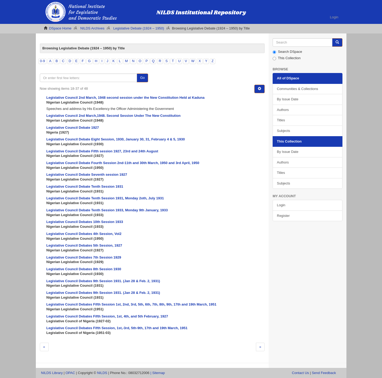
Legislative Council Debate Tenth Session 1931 (84, 186)
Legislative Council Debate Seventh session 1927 (86, 175)
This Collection (287, 58)
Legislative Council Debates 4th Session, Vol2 (84, 234)
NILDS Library (52, 373)
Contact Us (300, 373)
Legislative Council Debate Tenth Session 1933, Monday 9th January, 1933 (107, 210)
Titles (281, 120)
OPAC (70, 373)
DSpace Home (60, 28)
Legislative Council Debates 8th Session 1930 (83, 269)
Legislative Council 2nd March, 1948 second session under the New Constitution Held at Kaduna (125, 98)
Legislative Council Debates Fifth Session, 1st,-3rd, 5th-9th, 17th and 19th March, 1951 (117, 328)
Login (281, 205)
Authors (283, 110)
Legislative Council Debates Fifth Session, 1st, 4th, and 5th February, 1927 (107, 316)
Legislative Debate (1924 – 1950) (138, 28)
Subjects (283, 131)
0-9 (42, 61)
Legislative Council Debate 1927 (72, 128)
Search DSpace (287, 52)
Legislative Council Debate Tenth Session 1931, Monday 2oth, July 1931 (105, 198)
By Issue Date (287, 99)
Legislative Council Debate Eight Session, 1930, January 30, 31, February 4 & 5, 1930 (115, 139)
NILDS (102, 373)
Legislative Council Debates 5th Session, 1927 (84, 245)
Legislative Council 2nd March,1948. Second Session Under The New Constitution (113, 116)
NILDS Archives (92, 28)
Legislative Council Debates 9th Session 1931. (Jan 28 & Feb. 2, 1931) (103, 281)
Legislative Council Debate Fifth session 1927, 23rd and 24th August (102, 151)
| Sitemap (157, 373)
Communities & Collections (297, 89)
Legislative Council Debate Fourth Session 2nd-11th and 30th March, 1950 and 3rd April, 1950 (122, 163)
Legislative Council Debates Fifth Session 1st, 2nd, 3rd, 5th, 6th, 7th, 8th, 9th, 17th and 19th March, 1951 (131, 304)
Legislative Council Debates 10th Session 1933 (84, 222)
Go (142, 78)
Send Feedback (324, 373)
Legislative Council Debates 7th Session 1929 (83, 257)
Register (283, 216)
